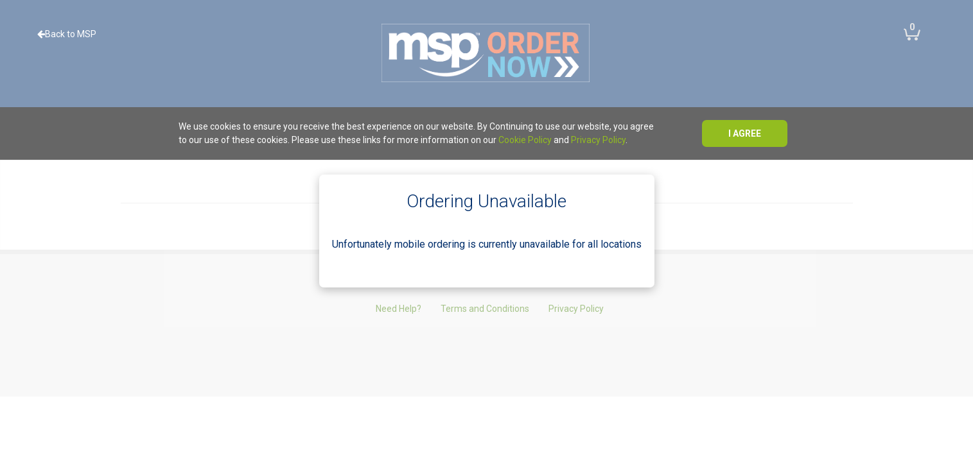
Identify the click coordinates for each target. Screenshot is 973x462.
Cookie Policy (525, 140)
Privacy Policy (598, 140)
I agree (744, 133)
